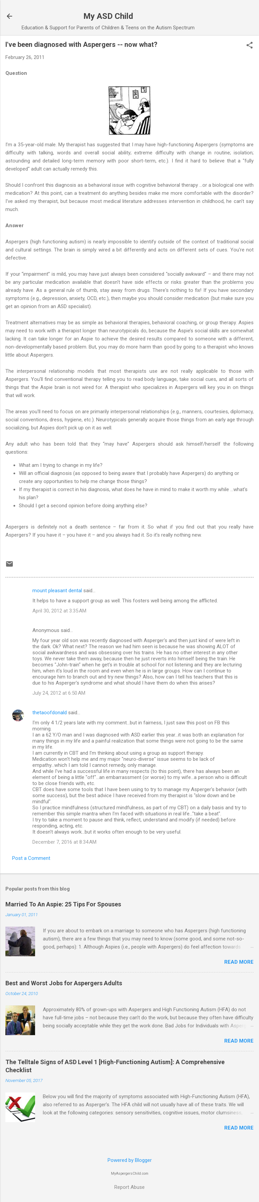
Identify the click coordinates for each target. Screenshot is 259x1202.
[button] (250, 46)
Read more (239, 962)
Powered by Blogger (130, 1160)
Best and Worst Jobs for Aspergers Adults (63, 983)
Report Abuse (129, 1187)
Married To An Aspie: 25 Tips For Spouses (63, 904)
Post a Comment (31, 858)
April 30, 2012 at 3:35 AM (59, 611)
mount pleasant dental (57, 591)
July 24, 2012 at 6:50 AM (58, 693)
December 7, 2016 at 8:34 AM (64, 842)
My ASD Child (108, 16)
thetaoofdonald (49, 713)
